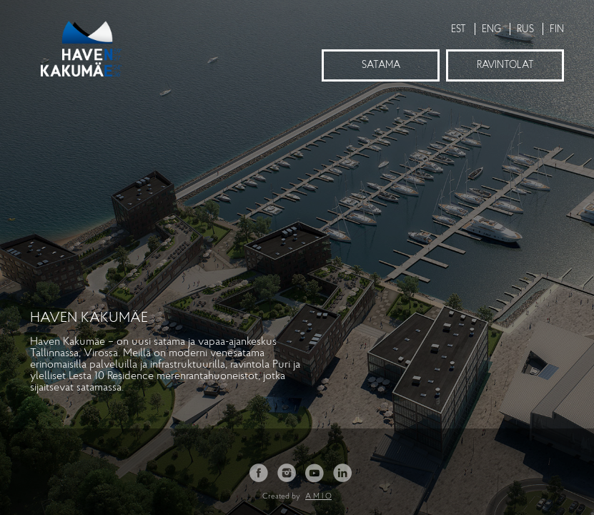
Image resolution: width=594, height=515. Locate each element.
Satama (381, 65)
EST (458, 29)
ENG (491, 29)
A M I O (318, 497)
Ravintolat (505, 65)
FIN (557, 29)
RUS (525, 29)
